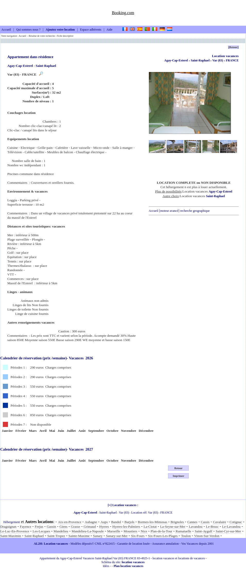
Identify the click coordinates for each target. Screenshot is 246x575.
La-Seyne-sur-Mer (172, 526)
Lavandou (195, 526)
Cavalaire (219, 522)
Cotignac (236, 522)
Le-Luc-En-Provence (14, 531)
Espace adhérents (90, 30)
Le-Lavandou (231, 526)
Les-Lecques (41, 531)
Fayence (25, 526)
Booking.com (123, 13)
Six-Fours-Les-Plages (163, 536)
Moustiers (130, 531)
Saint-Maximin (10, 536)
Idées (106, 566)
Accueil (6, 30)
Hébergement (11, 522)
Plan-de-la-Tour (161, 531)
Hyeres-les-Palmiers (126, 526)
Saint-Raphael (200, 60)
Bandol (116, 522)
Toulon (186, 536)
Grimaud (90, 526)
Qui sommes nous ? (28, 30)
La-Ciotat (150, 526)
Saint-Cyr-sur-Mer (228, 531)
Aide (109, 30)
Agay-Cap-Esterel (176, 60)
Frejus (39, 526)
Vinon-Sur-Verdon (206, 536)
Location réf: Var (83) (144, 512)
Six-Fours (138, 536)
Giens (63, 526)
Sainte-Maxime (78, 536)
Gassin (51, 526)
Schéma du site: (123, 562)
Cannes (192, 522)
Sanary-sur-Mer (116, 536)
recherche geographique (195, 211)
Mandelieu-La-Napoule (88, 531)
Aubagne (91, 522)
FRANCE (232, 60)
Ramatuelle (183, 531)
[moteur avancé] (169, 211)
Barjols (129, 522)
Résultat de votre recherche (42, 36)
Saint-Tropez (56, 536)
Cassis (205, 522)
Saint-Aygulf (203, 531)
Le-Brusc (212, 526)
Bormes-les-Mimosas (152, 522)
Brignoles (177, 522)
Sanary (98, 536)
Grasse (75, 526)
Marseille (113, 531)
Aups (104, 522)
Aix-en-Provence (69, 522)
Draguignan (8, 526)
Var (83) (218, 60)
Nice (144, 531)
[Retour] (233, 47)
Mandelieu (60, 531)
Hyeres (104, 526)
